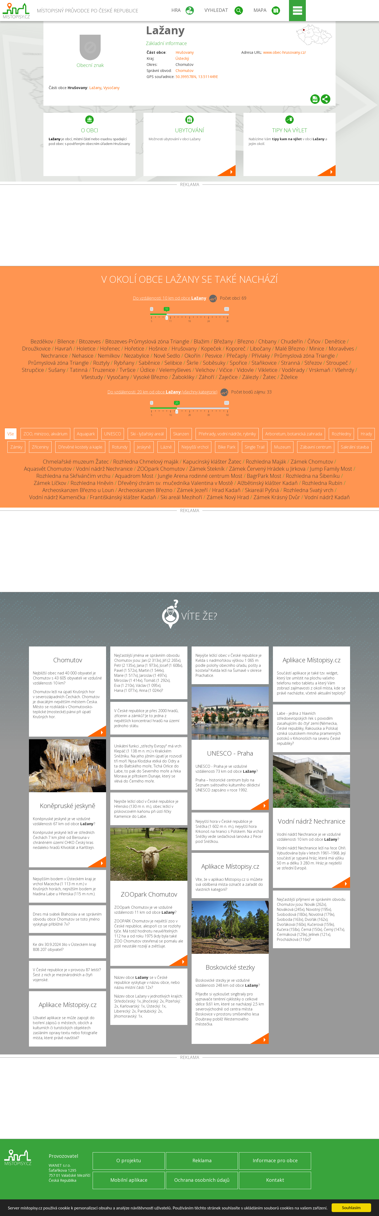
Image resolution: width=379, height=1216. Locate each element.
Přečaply (237, 355)
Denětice (335, 341)
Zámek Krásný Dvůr (276, 497)
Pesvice (213, 355)
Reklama (202, 1160)
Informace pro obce (275, 1160)
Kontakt (275, 1180)
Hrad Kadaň (226, 490)
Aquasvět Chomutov (48, 468)
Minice (316, 348)
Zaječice (228, 377)
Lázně (166, 447)
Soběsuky (214, 362)
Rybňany (124, 362)
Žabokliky (183, 377)
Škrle (192, 362)
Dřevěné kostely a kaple (80, 447)
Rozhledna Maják (266, 461)
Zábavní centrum (315, 447)
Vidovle (245, 369)
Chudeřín (292, 341)
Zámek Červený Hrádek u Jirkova (267, 468)
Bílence (65, 341)
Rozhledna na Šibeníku (313, 475)
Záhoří (206, 377)
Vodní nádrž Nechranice (104, 468)
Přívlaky (261, 355)
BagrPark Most (264, 475)
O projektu (128, 1160)
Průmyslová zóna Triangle (304, 355)
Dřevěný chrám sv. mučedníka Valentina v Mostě (175, 483)
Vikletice (267, 369)
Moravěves (341, 348)
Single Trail (255, 447)
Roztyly (101, 362)
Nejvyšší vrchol (194, 447)
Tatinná (79, 369)
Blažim (202, 341)
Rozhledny (341, 434)
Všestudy (92, 377)
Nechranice (54, 355)
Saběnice (149, 362)
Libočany (260, 348)
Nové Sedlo (167, 355)
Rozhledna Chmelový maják (145, 461)
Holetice (86, 348)
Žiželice (289, 377)
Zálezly (250, 377)
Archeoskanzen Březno (145, 490)
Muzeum (282, 447)
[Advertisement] (189, 226)
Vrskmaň (319, 369)
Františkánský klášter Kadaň (123, 497)
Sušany (56, 369)
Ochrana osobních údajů (202, 1180)
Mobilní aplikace (128, 1180)
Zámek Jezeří (192, 490)
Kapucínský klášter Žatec (212, 461)
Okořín (192, 355)
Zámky (16, 447)
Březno (245, 341)
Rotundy (119, 447)
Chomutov (184, 70)
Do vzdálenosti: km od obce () (162, 392)
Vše (10, 434)
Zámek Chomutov (312, 461)
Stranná (290, 362)
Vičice (225, 369)
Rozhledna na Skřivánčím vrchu (73, 475)
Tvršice (127, 369)
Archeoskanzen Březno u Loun (78, 490)
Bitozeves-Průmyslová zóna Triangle (147, 341)
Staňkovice (264, 362)
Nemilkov (109, 355)
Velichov (205, 369)
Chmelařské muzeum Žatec (76, 461)
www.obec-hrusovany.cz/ (284, 52)
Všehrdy (344, 369)
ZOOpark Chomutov (161, 468)
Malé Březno (290, 348)
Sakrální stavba (355, 447)
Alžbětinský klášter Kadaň (267, 483)
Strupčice (33, 369)
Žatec (269, 377)
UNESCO (112, 434)
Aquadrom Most (134, 475)
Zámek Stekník (207, 468)
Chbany (267, 341)
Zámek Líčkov (50, 483)
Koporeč (236, 348)
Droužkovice (36, 348)
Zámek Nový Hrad (228, 497)
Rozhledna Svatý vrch (308, 490)
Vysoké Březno (150, 377)
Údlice (147, 369)
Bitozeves (90, 341)
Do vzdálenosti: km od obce (169, 298)
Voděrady (293, 369)
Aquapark (86, 434)
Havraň (63, 348)
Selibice (173, 362)
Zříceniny (40, 447)
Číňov (313, 341)
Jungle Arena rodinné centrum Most (200, 475)
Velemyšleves (175, 369)
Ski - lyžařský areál (147, 434)
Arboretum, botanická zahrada (293, 434)
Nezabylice (136, 355)
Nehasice (82, 355)
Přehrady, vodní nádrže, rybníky (227, 434)
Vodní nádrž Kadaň (327, 497)
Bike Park (226, 447)
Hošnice (158, 348)
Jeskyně (144, 447)
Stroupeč (337, 362)
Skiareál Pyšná (262, 490)
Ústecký (182, 58)
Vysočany (111, 87)
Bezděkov (42, 341)
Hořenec (110, 348)
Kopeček (211, 348)
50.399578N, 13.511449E (197, 76)
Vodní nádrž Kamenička (57, 497)
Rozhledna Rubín (322, 483)
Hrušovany (185, 52)
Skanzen (181, 434)
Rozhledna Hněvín (92, 483)
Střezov (313, 362)
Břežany (223, 341)
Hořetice (134, 348)
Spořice (238, 362)
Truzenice (103, 369)
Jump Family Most (331, 468)
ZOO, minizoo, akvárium (45, 434)
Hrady (366, 434)
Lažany (165, 29)
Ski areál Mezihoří (181, 497)
